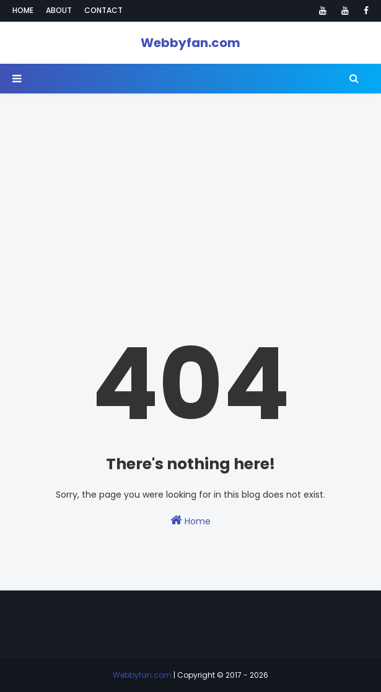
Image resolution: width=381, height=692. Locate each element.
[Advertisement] (190, 180)
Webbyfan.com (190, 42)
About (59, 10)
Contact (103, 10)
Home (22, 10)
